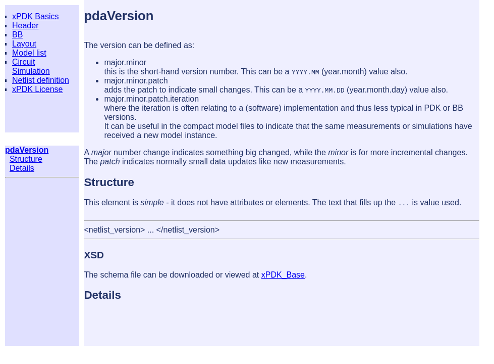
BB (17, 34)
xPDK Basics (35, 16)
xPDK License (37, 89)
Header (25, 25)
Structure (26, 159)
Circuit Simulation (31, 66)
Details (22, 168)
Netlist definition (40, 80)
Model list (29, 53)
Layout (24, 43)
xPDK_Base (283, 274)
